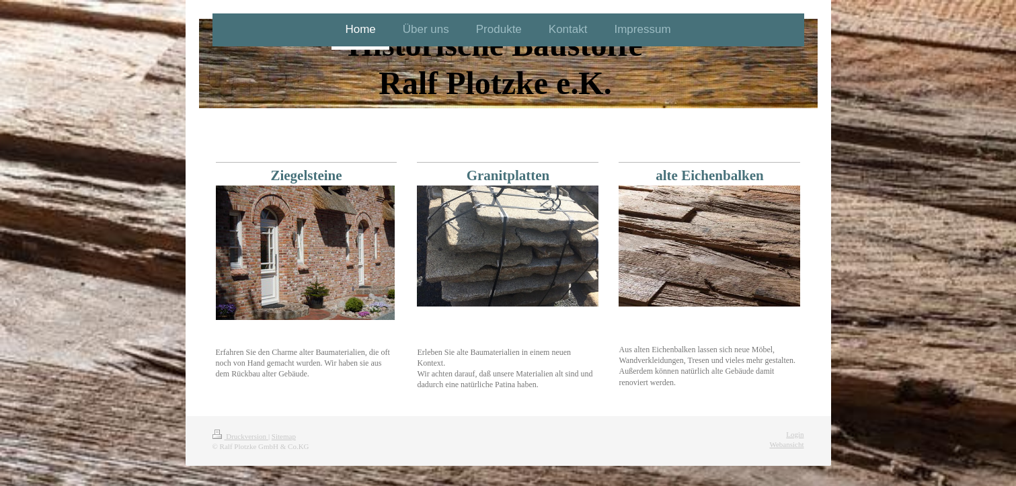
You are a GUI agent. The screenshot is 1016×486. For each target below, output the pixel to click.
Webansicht (786, 444)
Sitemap (284, 436)
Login (795, 434)
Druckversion (240, 436)
